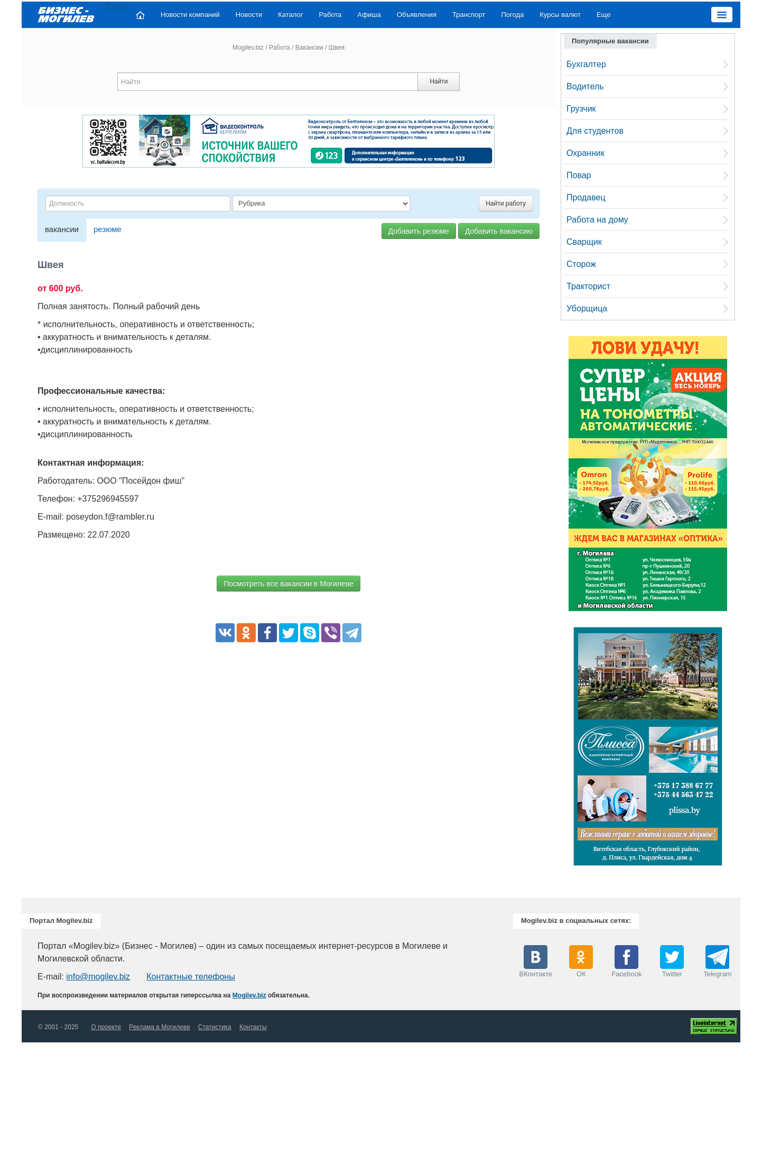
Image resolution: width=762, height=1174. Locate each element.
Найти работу (506, 203)
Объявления (416, 15)
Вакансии (309, 47)
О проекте (106, 1027)
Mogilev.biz (248, 47)
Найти (439, 81)
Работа (330, 15)
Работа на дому (597, 219)
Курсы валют (560, 15)
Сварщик (584, 241)
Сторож (581, 264)
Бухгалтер (586, 64)
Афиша (368, 15)
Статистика (214, 1027)
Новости (249, 15)
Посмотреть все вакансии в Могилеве (288, 583)
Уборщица (586, 308)
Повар (578, 175)
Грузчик (581, 108)
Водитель (585, 86)
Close (117, 6)
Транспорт (469, 15)
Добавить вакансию (499, 231)
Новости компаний (190, 15)
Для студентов (595, 130)
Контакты (253, 1027)
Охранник (585, 153)
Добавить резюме (418, 231)
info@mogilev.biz (98, 976)
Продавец (586, 197)
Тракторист (588, 286)
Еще (603, 15)
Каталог (290, 15)
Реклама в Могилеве (159, 1027)
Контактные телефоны (190, 976)
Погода (512, 15)
